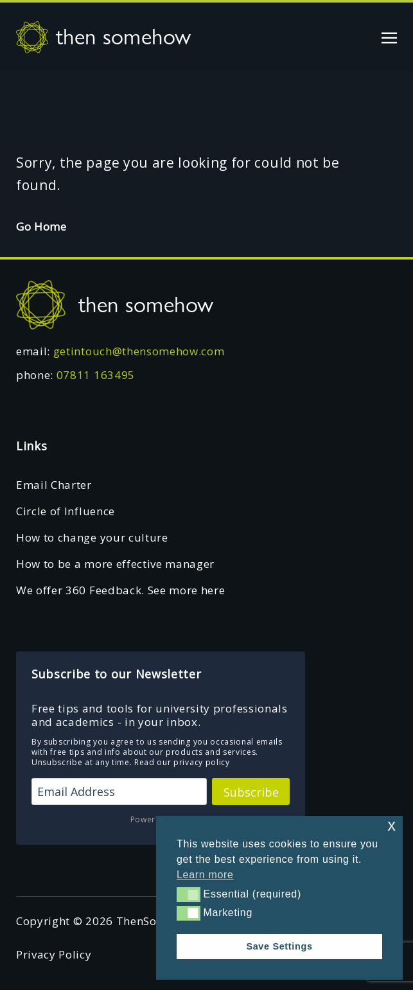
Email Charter (54, 484)
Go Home (41, 226)
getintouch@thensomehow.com (139, 351)
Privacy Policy (54, 954)
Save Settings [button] (279, 946)
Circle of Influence (65, 511)
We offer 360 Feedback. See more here (120, 590)
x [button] (391, 825)
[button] (188, 894)
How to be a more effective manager (115, 563)
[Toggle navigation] (389, 36)
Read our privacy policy (182, 762)
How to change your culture (92, 537)
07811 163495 (96, 374)
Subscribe (251, 792)
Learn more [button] (205, 874)
